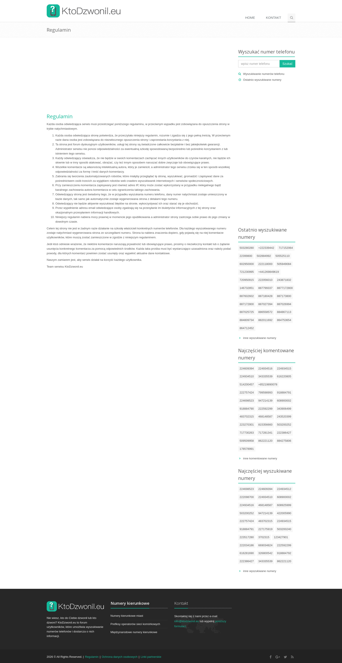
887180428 (265, 296)
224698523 (247, 400)
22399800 (246, 256)
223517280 (247, 537)
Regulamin (60, 116)
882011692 (265, 320)
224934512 (284, 489)
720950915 (247, 280)
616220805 (284, 376)
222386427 (284, 432)
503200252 (284, 424)
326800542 (265, 553)
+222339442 (266, 247)
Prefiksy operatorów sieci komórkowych (135, 624)
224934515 (284, 368)
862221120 (265, 440)
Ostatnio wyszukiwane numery (262, 79)
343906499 (284, 408)
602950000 (247, 264)
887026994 (284, 304)
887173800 (284, 296)
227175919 (265, 529)
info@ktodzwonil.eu (186, 621)
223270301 (247, 424)
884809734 (247, 320)
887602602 (247, 296)
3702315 (263, 537)
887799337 (265, 288)
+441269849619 (268, 271)
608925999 (284, 505)
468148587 (265, 416)
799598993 (265, 392)
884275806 (284, 440)
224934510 (247, 376)
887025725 (247, 312)
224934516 (265, 368)
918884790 (247, 408)
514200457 (247, 384)
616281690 (247, 553)
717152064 (286, 247)
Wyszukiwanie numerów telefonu (263, 74)
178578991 (247, 448)
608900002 (284, 400)
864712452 (247, 328)
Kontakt (273, 17)
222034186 (247, 545)
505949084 (284, 264)
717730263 (247, 432)
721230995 (247, 271)
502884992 (264, 256)
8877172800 (285, 288)
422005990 (284, 513)
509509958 (247, 440)
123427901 (281, 537)
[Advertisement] (139, 76)
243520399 (284, 416)
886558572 (265, 312)
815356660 (265, 424)
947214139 (265, 400)
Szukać (287, 63)
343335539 (265, 376)
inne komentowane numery (260, 458)
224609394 (247, 368)
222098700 (247, 497)
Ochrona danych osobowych (119, 656)
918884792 (284, 553)
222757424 (247, 392)
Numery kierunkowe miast (127, 615)
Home (250, 17)
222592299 (265, 408)
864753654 (284, 320)
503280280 (247, 247)
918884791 (284, 392)
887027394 (265, 304)
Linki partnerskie (151, 656)
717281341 (265, 432)
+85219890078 (267, 384)
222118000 (265, 264)
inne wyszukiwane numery (259, 338)
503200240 (284, 529)
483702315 (247, 416)
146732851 (247, 288)
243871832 (284, 280)
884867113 (284, 312)
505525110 (282, 256)
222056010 (265, 280)
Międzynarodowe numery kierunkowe (134, 632)
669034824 (265, 545)
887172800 (247, 304)
